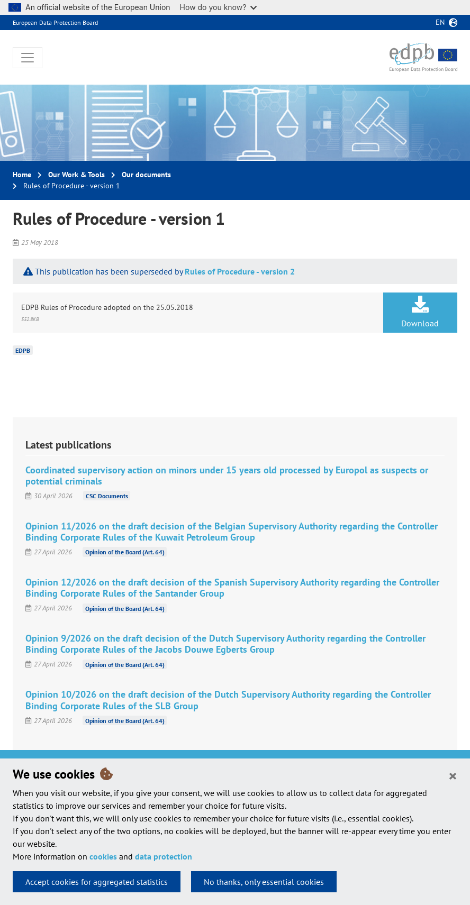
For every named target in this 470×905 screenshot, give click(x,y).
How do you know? (218, 7)
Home (22, 174)
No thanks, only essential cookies (264, 881)
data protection (163, 856)
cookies (103, 856)
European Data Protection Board (55, 22)
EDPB (22, 350)
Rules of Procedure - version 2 (240, 271)
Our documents (146, 174)
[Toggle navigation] (27, 57)
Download (420, 312)
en (440, 22)
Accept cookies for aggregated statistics (96, 881)
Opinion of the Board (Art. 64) (125, 552)
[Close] (452, 775)
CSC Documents (107, 496)
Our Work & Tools (76, 174)
